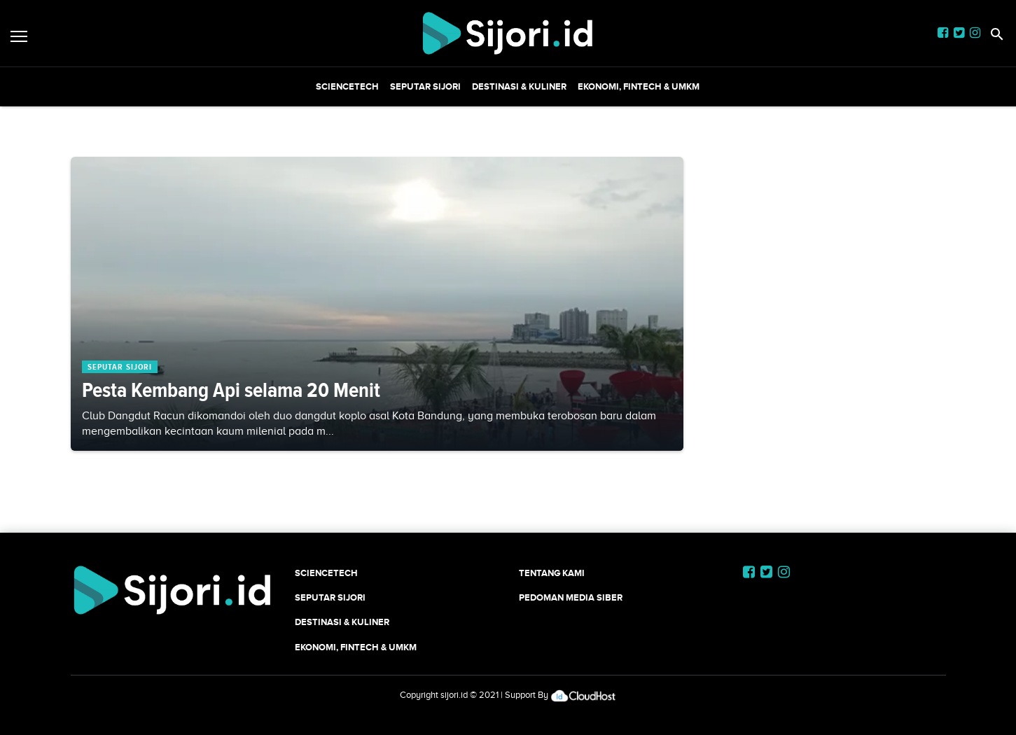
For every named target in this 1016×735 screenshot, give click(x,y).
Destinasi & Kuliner (519, 86)
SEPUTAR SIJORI (425, 86)
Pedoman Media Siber (570, 597)
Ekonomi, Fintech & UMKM (639, 86)
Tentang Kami (552, 573)
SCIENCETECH (347, 86)
